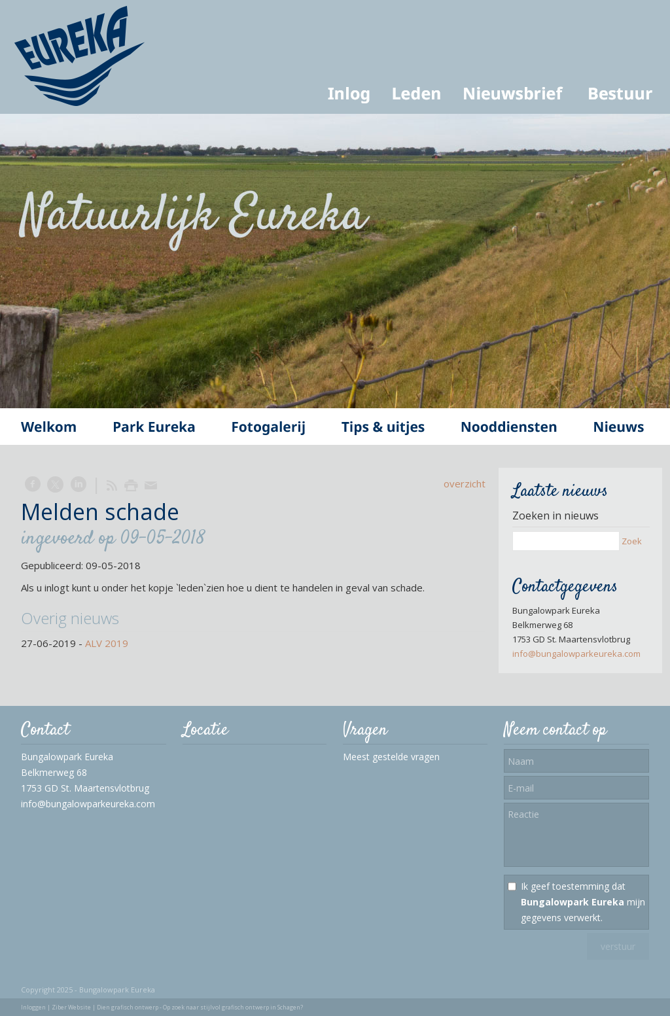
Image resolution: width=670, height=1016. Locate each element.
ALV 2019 (106, 643)
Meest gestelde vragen (391, 756)
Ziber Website (71, 1007)
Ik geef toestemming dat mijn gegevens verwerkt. (583, 902)
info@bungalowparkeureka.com (576, 653)
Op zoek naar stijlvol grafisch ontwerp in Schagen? (233, 1007)
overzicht (464, 483)
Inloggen (33, 1007)
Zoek (632, 541)
